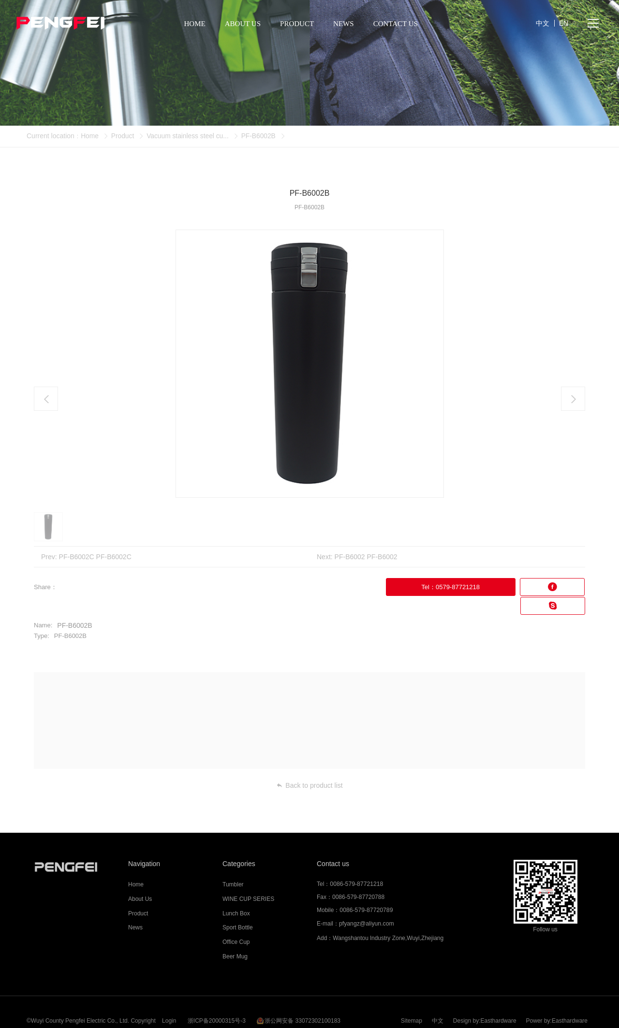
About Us (140, 879)
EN (563, 24)
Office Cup (236, 923)
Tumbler (233, 865)
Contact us (333, 844)
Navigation (144, 844)
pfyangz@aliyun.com (366, 904)
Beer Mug (235, 937)
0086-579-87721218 (356, 865)
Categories (238, 844)
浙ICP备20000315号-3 (217, 996)
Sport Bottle (237, 908)
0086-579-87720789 (365, 891)
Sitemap (411, 996)
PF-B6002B (260, 136)
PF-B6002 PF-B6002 (366, 557)
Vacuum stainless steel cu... (189, 136)
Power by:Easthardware (557, 996)
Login (169, 996)
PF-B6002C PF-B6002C (95, 557)
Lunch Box (236, 894)
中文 (437, 996)
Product (122, 136)
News (135, 908)
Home (90, 136)
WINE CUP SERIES (248, 879)
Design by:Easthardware (484, 996)
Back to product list (309, 766)
